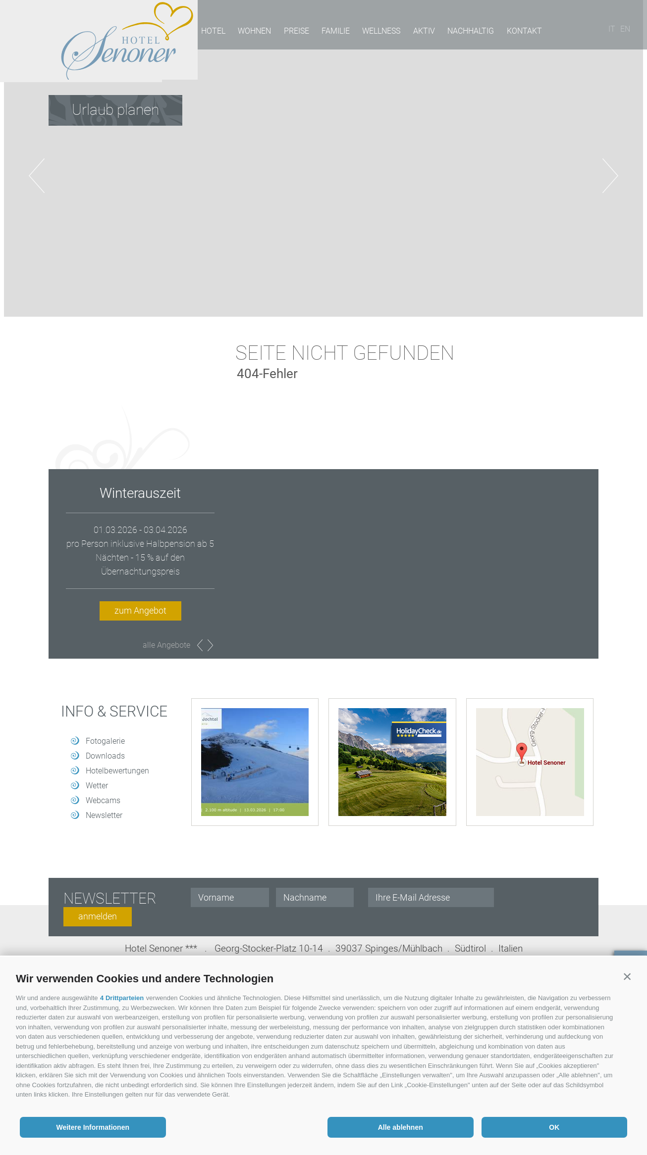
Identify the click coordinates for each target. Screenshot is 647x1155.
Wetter (97, 785)
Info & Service (114, 712)
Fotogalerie (105, 741)
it (614, 32)
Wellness (378, 32)
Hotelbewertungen (117, 770)
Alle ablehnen (400, 1127)
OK (554, 1127)
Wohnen (253, 32)
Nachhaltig (465, 32)
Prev (200, 645)
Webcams (103, 800)
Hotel (212, 32)
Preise (294, 32)
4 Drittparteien (122, 998)
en (628, 32)
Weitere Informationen (92, 1127)
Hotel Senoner (96, 41)
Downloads (105, 756)
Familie (333, 32)
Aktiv (420, 32)
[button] (627, 976)
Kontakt (518, 32)
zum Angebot (140, 610)
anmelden (97, 916)
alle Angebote (166, 645)
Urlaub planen (115, 109)
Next (210, 645)
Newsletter (104, 815)
